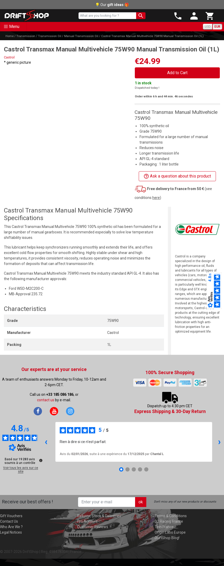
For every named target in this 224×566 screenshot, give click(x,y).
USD (208, 26)
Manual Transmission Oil (81, 36)
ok (140, 501)
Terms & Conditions (171, 516)
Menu (14, 26)
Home (9, 36)
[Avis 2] (127, 469)
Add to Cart (177, 72)
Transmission (25, 36)
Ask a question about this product (177, 176)
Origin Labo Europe (170, 532)
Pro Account (87, 521)
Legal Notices (11, 532)
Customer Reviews (92, 527)
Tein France (164, 527)
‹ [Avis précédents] (46, 441)
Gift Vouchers (11, 516)
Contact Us (9, 521)
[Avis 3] (134, 469)
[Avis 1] (121, 469)
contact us (45, 400)
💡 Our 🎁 (112, 5)
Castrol (9, 57)
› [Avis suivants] (219, 441)
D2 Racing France (169, 521)
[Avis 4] (140, 469)
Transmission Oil (49, 36)
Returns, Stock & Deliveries (99, 516)
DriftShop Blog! (167, 538)
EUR (217, 26)
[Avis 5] (146, 469)
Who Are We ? (11, 527)
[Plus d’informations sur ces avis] (40, 460)
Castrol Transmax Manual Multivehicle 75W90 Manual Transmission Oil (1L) (152, 36)
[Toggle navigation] (13, 26)
